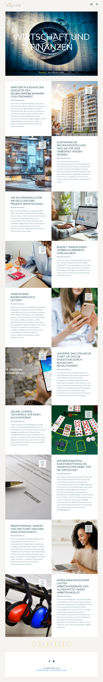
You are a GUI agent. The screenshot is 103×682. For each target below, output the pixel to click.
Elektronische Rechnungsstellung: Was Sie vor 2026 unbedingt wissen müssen (71, 148)
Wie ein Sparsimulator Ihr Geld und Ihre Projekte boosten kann (27, 201)
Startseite (42, 72)
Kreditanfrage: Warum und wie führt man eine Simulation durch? (27, 529)
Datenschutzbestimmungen (58, 670)
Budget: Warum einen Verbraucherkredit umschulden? (72, 250)
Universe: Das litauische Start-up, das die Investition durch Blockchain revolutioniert (74, 360)
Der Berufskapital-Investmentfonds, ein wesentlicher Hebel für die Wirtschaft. (74, 465)
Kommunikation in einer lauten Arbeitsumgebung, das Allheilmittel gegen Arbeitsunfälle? (73, 586)
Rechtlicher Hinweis (42, 670)
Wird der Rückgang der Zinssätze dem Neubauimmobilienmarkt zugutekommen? (28, 92)
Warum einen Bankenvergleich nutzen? (23, 297)
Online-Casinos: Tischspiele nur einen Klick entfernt (26, 414)
